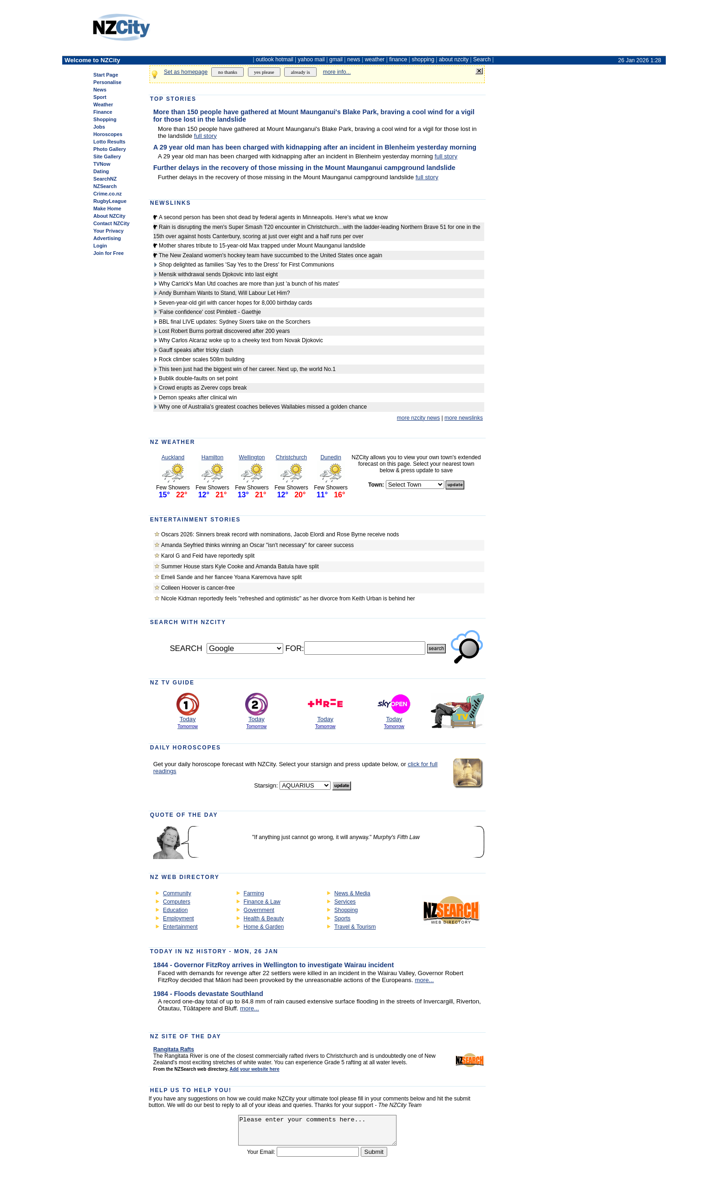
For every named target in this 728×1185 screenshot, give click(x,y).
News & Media (352, 893)
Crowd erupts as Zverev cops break (203, 387)
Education (175, 910)
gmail (336, 59)
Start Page (105, 75)
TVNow (101, 164)
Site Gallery (107, 156)
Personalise (107, 82)
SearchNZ (105, 179)
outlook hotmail (274, 59)
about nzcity (453, 59)
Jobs (99, 127)
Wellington (252, 457)
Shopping (105, 119)
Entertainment (180, 927)
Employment (178, 918)
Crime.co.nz (107, 193)
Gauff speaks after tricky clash (196, 350)
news (353, 59)
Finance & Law (262, 902)
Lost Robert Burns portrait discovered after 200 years (224, 331)
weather (375, 59)
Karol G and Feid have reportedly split (207, 556)
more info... (337, 72)
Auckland (173, 457)
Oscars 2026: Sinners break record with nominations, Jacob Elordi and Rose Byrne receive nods (280, 534)
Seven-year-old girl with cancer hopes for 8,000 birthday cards (235, 303)
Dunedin (330, 457)
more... (424, 980)
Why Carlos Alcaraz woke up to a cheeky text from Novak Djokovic (241, 340)
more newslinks (463, 418)
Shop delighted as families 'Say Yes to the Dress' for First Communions (246, 264)
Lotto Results (109, 141)
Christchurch (291, 457)
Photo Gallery (109, 149)
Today (188, 719)
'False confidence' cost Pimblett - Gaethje (210, 312)
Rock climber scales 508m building (202, 359)
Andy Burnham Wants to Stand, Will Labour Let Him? (224, 293)
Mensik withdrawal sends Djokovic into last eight (218, 274)
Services (345, 902)
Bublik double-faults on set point (198, 378)
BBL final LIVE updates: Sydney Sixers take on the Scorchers (234, 322)
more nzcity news (418, 418)
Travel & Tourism (355, 927)
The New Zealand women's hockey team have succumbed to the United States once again (270, 255)
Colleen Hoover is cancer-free (198, 588)
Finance (102, 112)
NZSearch (105, 186)
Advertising (107, 238)
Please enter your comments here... (317, 1133)
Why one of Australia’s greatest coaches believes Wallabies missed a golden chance (263, 407)
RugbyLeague (109, 201)
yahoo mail (311, 59)
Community (177, 893)
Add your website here (254, 1069)
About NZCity (109, 216)
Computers (176, 902)
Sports (342, 918)
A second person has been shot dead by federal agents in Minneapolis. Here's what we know (273, 217)
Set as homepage (186, 72)
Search (482, 59)
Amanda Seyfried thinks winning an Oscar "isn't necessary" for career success (257, 545)
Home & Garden (264, 927)
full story (205, 135)
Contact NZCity (111, 223)
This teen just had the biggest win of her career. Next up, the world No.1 (247, 369)
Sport (99, 97)
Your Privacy (108, 231)
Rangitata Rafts (173, 1049)
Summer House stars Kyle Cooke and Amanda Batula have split (240, 566)
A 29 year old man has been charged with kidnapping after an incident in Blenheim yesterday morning (314, 147)
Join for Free (108, 253)
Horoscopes (107, 134)
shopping (423, 59)
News (99, 89)
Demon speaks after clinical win (198, 397)
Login (100, 245)
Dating (101, 171)
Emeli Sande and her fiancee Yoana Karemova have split (231, 577)
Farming (254, 893)
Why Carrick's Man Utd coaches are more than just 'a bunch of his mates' (249, 283)
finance (398, 59)
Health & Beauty (264, 918)
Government (259, 910)
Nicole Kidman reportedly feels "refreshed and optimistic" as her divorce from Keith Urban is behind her (288, 598)
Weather (103, 104)
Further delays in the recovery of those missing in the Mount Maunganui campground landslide (304, 167)
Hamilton (212, 457)
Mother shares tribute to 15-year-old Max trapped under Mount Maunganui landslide (262, 245)
